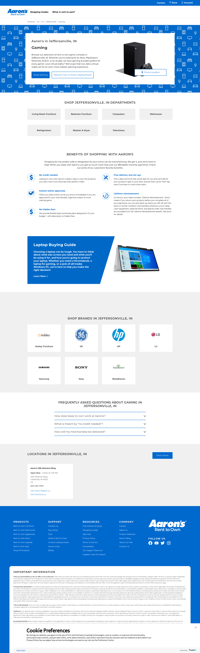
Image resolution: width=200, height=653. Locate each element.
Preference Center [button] (106, 640)
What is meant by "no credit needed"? (78, 423)
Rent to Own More (21, 538)
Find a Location (150, 72)
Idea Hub (87, 534)
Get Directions (36, 494)
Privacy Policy (89, 538)
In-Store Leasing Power (58, 542)
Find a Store (162, 455)
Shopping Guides (39, 12)
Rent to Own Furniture (23, 526)
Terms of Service (90, 542)
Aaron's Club (53, 546)
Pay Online (53, 530)
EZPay (51, 550)
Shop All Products (21, 550)
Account (187, 2)
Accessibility (88, 546)
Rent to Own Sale (21, 546)
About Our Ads (126, 542)
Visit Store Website (39, 491)
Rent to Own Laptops (22, 542)
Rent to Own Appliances (24, 534)
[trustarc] (192, 650)
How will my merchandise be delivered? (79, 431)
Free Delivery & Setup (92, 526)
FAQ (50, 534)
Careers (161, 3)
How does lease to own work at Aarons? (79, 415)
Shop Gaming (41, 75)
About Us (123, 530)
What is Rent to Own (57, 538)
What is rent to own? (63, 12)
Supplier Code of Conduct (94, 554)
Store (173, 2)
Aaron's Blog (125, 538)
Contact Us (53, 526)
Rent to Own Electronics (24, 530)
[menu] (100, 9)
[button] (195, 627)
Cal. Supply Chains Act (93, 550)
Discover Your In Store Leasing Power (73, 75)
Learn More (40, 276)
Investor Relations (127, 534)
